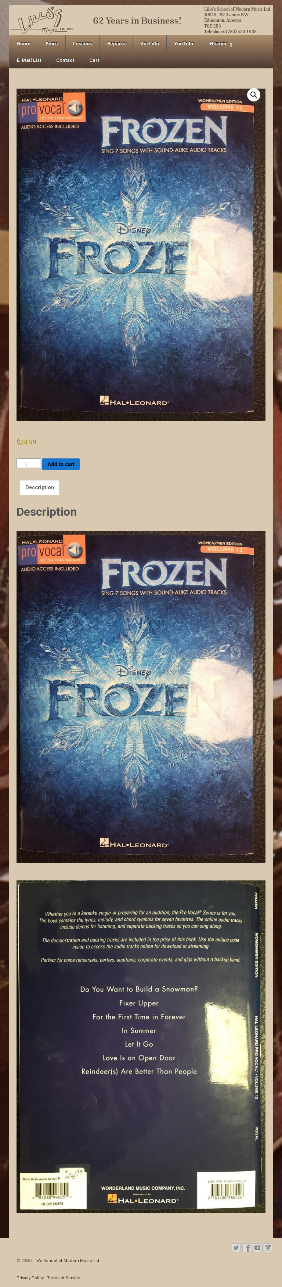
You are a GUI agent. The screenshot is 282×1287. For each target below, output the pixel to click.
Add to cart (61, 464)
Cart (94, 60)
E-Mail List (29, 60)
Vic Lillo (149, 43)
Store (52, 43)
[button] (253, 94)
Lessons (82, 43)
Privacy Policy (30, 1278)
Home (23, 43)
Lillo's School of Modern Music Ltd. (65, 1260)
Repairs (116, 43)
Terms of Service (63, 1278)
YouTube (184, 43)
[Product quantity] (29, 463)
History (218, 43)
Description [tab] (39, 487)
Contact (65, 60)
